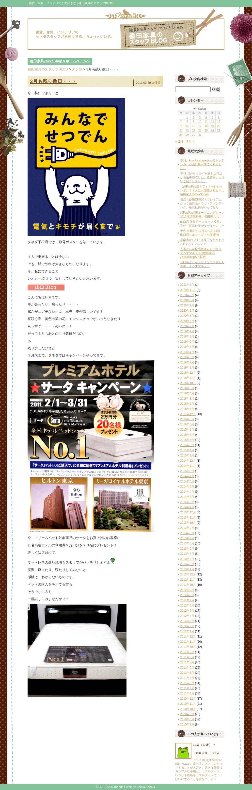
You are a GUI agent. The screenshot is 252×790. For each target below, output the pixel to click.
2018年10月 (188, 383)
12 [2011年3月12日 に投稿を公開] (212, 121)
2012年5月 (187, 610)
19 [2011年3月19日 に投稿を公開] (212, 125)
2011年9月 (187, 652)
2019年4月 (187, 352)
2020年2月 (187, 326)
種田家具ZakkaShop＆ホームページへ (60, 61)
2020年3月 (187, 321)
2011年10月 (188, 647)
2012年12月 (188, 574)
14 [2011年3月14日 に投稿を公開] (180, 125)
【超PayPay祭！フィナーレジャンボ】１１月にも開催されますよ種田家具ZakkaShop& (202, 190)
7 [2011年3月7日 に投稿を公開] (181, 121)
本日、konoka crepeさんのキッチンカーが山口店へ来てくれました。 (202, 164)
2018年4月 (187, 393)
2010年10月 (188, 709)
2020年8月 (187, 300)
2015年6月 (187, 445)
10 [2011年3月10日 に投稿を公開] (199, 121)
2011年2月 (187, 688)
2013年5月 (187, 548)
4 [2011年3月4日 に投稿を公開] (206, 117)
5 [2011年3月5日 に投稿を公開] (212, 117)
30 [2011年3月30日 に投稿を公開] (193, 134)
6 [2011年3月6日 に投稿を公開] (219, 117)
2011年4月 (187, 678)
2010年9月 (187, 714)
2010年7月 (187, 724)
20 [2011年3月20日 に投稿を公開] (218, 125)
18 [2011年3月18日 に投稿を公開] (206, 125)
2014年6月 (187, 481)
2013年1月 (187, 569)
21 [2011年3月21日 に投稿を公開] (180, 130)
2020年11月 (188, 290)
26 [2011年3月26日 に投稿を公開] (212, 130)
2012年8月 (187, 595)
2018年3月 (187, 398)
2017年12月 (188, 414)
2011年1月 (187, 693)
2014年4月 (187, 491)
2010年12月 (188, 698)
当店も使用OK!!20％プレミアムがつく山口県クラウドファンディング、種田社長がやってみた (202, 203)
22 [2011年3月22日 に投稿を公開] (187, 130)
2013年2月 (187, 564)
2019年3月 (187, 357)
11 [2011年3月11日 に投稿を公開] (206, 121)
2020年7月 (187, 305)
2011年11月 (188, 641)
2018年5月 (187, 388)
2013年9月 (187, 528)
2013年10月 (188, 522)
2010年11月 (188, 704)
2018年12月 (188, 372)
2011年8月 (187, 657)
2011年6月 (187, 667)
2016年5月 (187, 424)
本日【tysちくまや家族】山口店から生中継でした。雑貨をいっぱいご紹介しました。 (202, 177)
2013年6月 (187, 543)
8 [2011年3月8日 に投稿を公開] (187, 121)
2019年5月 (187, 347)
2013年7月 (187, 538)
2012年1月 (187, 631)
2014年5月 (187, 486)
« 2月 (179, 141)
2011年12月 (188, 636)
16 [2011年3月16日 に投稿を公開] (193, 125)
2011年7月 (187, 662)
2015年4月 (187, 450)
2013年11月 (188, 517)
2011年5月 (187, 672)
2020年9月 (187, 295)
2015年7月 (187, 440)
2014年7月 (187, 476)
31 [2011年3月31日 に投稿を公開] (199, 134)
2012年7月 (187, 600)
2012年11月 (188, 579)
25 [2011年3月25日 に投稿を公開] (206, 130)
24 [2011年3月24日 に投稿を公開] (199, 130)
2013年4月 (187, 553)
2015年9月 (187, 429)
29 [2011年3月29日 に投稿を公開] (187, 134)
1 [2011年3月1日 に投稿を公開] (187, 117)
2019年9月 (187, 331)
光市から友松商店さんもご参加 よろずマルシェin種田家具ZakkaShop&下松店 (200, 253)
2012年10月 (188, 585)
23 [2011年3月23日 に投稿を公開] (193, 130)
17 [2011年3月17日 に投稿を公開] (199, 125)
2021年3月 (187, 284)
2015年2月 (187, 455)
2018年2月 (187, 403)
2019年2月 (187, 362)
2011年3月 (187, 683)
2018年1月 (187, 409)
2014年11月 (188, 466)
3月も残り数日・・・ (53, 81)
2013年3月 (187, 559)
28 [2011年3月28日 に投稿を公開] (180, 134)
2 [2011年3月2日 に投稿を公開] (193, 117)
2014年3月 (187, 497)
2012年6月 (187, 605)
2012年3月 (187, 621)
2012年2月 (187, 626)
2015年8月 (187, 435)
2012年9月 (187, 590)
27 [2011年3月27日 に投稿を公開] (218, 130)
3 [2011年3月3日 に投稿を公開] (200, 117)
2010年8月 (187, 719)
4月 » (190, 141)
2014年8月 (187, 471)
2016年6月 (187, 419)
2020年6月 (187, 310)
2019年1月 (187, 367)
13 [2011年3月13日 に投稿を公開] (218, 121)
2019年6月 (187, 341)
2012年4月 (187, 616)
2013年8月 (187, 533)
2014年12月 (188, 460)
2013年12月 (188, 512)
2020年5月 (187, 316)
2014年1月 (187, 507)
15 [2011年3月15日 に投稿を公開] (187, 125)
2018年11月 (188, 378)
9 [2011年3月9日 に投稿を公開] (193, 121)
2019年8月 (187, 336)
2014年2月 (187, 502)
